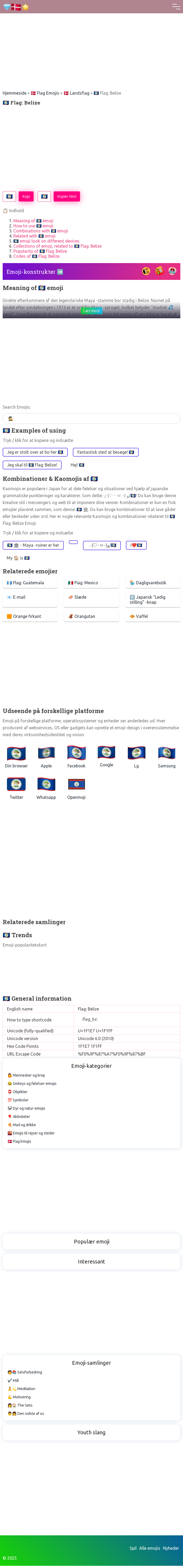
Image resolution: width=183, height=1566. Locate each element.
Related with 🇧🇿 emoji (34, 236)
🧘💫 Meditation (21, 1389)
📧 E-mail (16, 597)
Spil (133, 1548)
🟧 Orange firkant (24, 616)
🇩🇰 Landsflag (76, 93)
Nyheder (171, 1548)
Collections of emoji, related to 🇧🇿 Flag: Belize (57, 246)
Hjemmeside (14, 93)
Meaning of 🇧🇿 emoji (33, 220)
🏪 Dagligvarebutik (148, 582)
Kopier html (66, 196)
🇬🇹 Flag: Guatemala (25, 582)
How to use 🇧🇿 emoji (33, 225)
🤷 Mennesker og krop (26, 1075)
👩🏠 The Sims (20, 1405)
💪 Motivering (19, 1397)
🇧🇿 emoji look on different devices (46, 241)
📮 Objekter (17, 1092)
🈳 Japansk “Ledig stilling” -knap (147, 600)
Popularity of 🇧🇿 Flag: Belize (40, 251)
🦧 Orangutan (81, 616)
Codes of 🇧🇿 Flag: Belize (36, 256)
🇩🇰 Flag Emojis (45, 93)
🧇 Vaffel (139, 616)
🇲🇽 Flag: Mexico (83, 582)
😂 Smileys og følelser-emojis (32, 1084)
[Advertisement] (91, 37)
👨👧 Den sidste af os (25, 1414)
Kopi (26, 196)
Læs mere (91, 311)
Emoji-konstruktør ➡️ (35, 271)
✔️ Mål (13, 1381)
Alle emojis (149, 1548)
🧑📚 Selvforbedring (24, 1372)
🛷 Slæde (77, 597)
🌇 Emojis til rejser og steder (31, 1133)
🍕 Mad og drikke (21, 1125)
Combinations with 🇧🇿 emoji (40, 230)
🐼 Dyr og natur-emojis (26, 1108)
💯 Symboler (18, 1100)
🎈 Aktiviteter (18, 1117)
